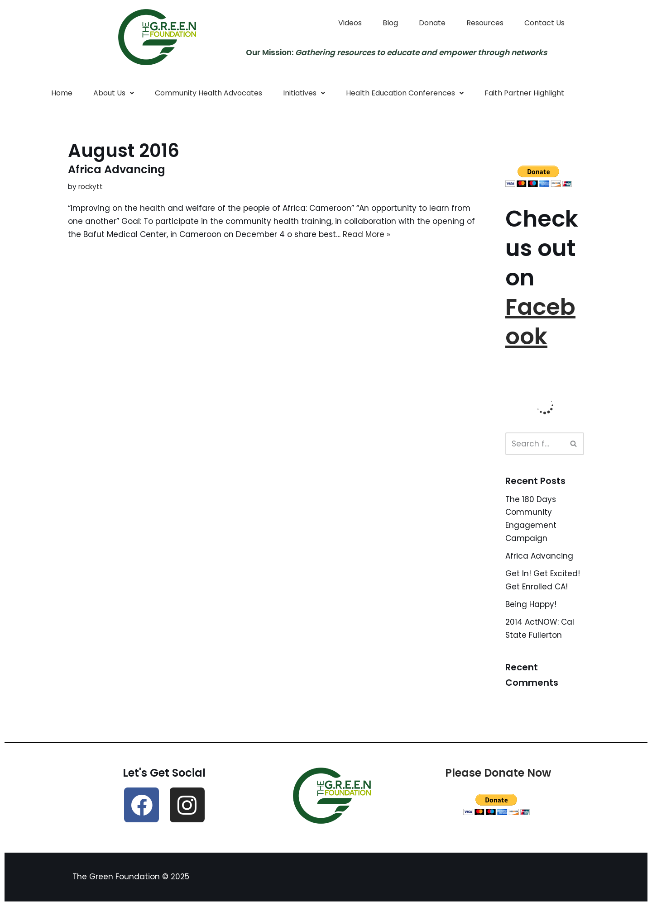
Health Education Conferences (405, 93)
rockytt (90, 186)
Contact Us (544, 23)
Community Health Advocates (208, 93)
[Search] (534, 443)
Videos (350, 23)
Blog (390, 23)
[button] (113, 93)
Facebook (540, 321)
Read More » (366, 234)
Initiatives (304, 93)
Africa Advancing (116, 169)
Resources (484, 23)
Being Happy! (530, 604)
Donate (432, 23)
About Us (113, 93)
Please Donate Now (498, 772)
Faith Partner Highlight (524, 93)
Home (61, 93)
